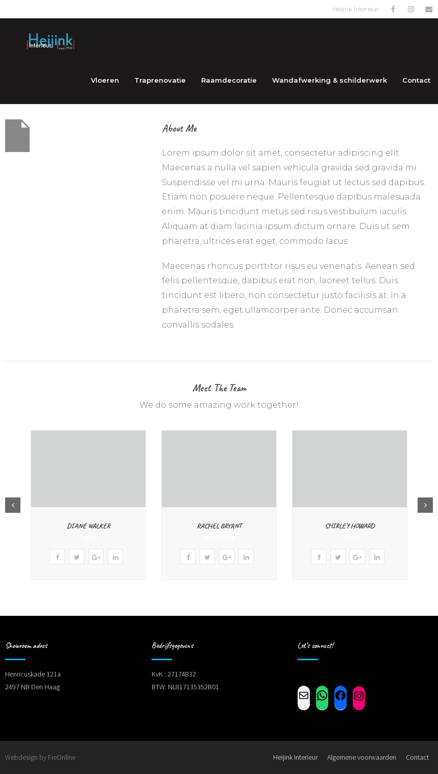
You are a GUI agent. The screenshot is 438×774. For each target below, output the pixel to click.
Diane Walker (88, 525)
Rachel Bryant (219, 525)
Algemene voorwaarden (361, 757)
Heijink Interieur (295, 757)
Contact (417, 757)
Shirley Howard (350, 525)
